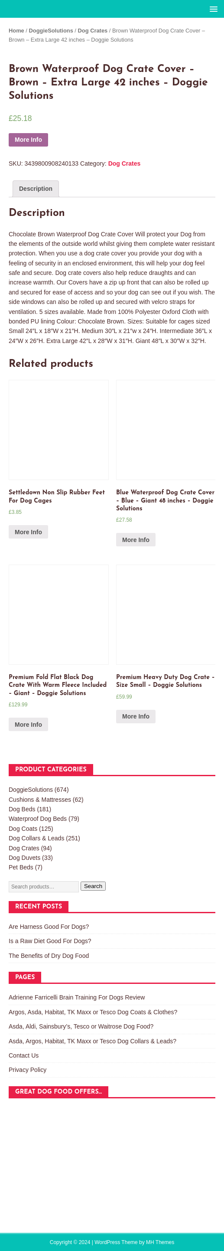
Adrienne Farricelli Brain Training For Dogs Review (77, 997)
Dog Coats (23, 828)
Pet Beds (21, 867)
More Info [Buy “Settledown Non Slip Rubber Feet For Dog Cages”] (28, 532)
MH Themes (160, 1242)
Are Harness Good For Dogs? (49, 926)
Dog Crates (93, 30)
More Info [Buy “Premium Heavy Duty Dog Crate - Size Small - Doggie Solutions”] (135, 716)
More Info (28, 139)
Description (35, 188)
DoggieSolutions (51, 30)
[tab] (36, 188)
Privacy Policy (27, 1069)
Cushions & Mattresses (40, 799)
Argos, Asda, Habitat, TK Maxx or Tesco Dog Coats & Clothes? (93, 1012)
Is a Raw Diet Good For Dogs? (50, 940)
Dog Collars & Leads (36, 838)
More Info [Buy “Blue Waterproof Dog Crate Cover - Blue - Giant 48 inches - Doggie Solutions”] (135, 539)
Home (16, 30)
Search (93, 886)
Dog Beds (22, 809)
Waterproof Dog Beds (38, 818)
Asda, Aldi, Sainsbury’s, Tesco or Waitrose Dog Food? (81, 1026)
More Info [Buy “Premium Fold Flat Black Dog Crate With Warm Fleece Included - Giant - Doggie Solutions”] (28, 724)
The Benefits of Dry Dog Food (49, 955)
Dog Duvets (24, 857)
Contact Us (24, 1055)
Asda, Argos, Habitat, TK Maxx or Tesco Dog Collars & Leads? (92, 1041)
